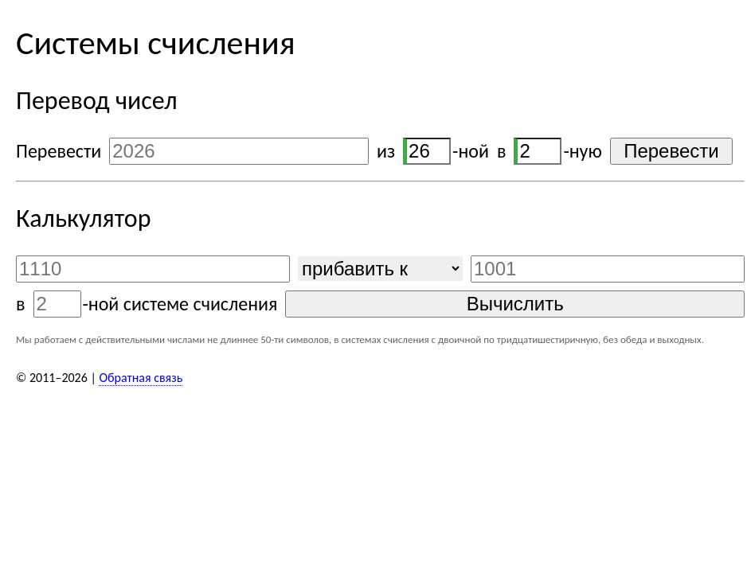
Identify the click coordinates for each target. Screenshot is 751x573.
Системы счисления (155, 42)
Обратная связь (140, 377)
